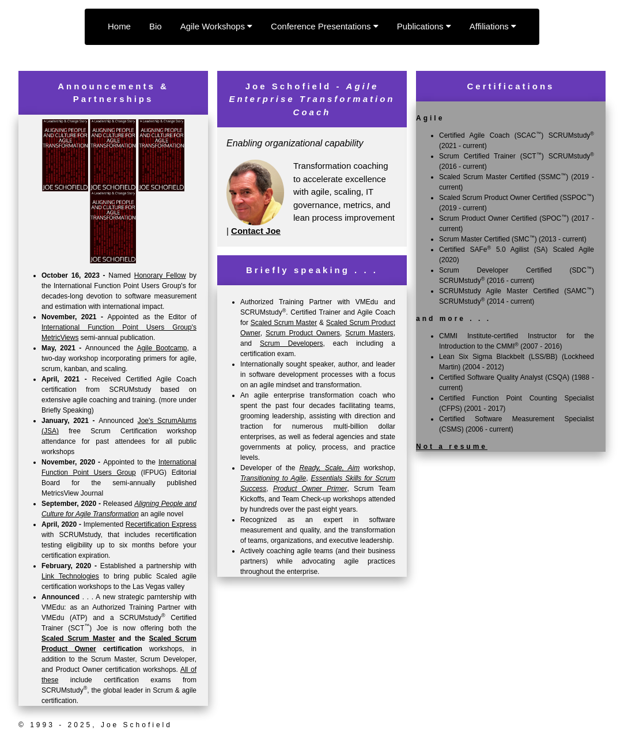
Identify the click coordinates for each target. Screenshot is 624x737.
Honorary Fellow (160, 275)
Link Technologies (70, 576)
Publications (424, 26)
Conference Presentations (325, 26)
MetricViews (59, 338)
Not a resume (451, 447)
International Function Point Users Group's (118, 327)
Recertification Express (161, 524)
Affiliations (493, 26)
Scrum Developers (291, 343)
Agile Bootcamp (162, 348)
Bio (155, 26)
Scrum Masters (369, 333)
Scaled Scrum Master (78, 638)
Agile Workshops (216, 26)
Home (119, 26)
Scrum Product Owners (303, 333)
